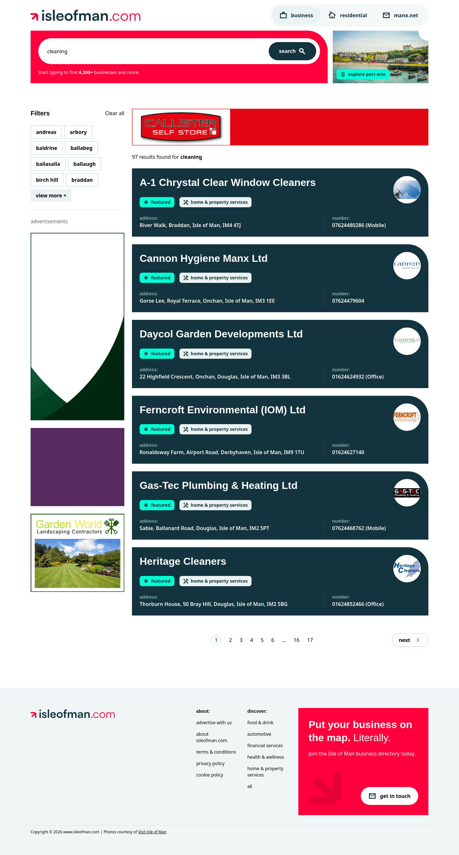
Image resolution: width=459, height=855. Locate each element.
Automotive (259, 734)
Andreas (46, 132)
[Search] (292, 51)
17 (310, 640)
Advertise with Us (214, 722)
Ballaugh (85, 163)
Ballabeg (81, 147)
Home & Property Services (265, 771)
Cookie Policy (209, 775)
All (249, 786)
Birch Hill (47, 179)
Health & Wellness (265, 757)
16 (296, 640)
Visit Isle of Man (152, 832)
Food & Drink (260, 722)
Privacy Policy (210, 763)
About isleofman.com (211, 737)
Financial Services (265, 745)
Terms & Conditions (216, 752)
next (410, 640)
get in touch (389, 796)
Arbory (78, 132)
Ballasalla (48, 163)
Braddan (82, 179)
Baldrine (46, 147)
